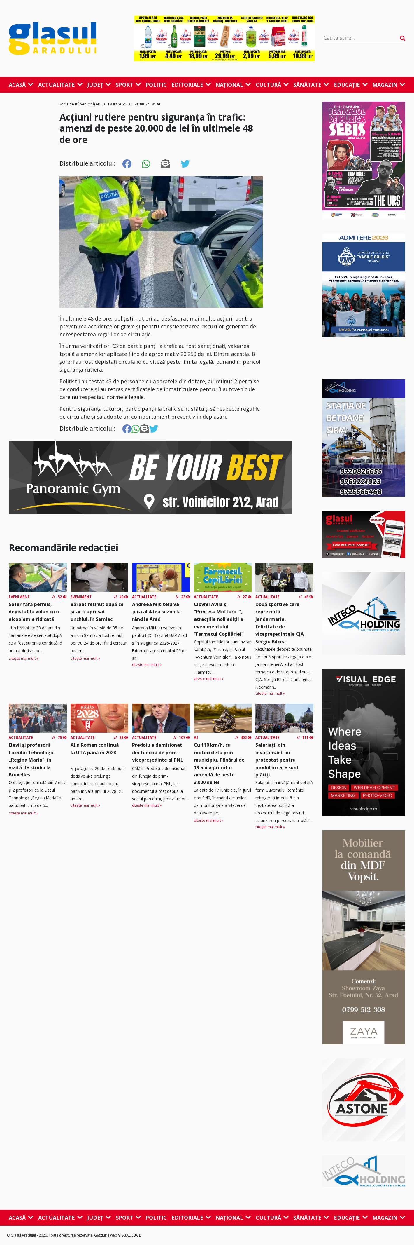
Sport (128, 84)
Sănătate (311, 84)
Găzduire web (106, 1235)
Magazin (388, 84)
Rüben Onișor (87, 104)
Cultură (272, 84)
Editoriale (191, 84)
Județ (99, 84)
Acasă (21, 84)
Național (233, 84)
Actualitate (60, 84)
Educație (351, 84)
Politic (156, 84)
